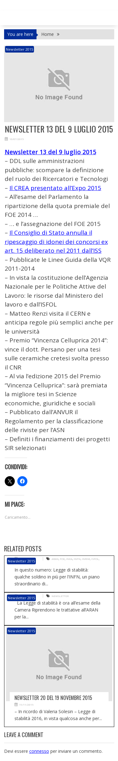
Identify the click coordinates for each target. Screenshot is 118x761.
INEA (69, 559)
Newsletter (60, 596)
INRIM (86, 559)
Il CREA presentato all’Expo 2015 (55, 188)
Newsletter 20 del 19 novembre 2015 (53, 698)
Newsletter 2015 (19, 49)
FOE (62, 559)
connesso (39, 751)
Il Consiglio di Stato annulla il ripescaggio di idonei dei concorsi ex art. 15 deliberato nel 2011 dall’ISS (56, 241)
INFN (77, 559)
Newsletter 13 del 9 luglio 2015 (50, 152)
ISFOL (95, 559)
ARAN (55, 559)
